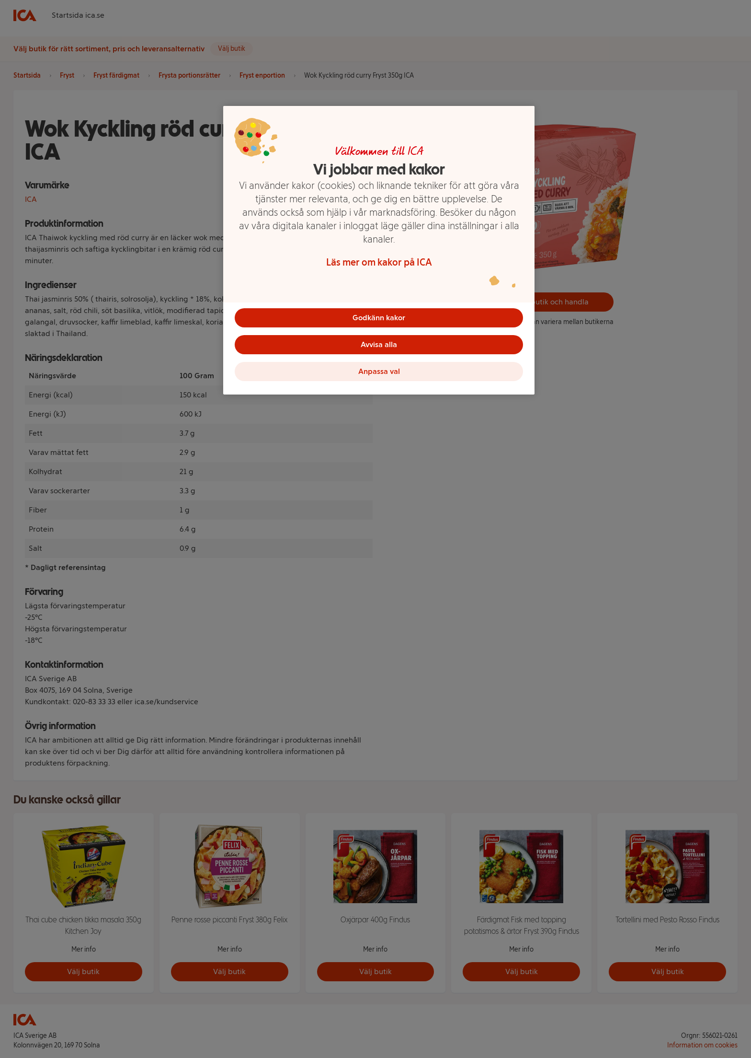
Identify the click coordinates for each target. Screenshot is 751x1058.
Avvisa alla (379, 344)
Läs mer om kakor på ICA (379, 262)
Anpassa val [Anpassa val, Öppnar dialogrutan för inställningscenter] (379, 371)
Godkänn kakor (379, 317)
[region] (379, 250)
